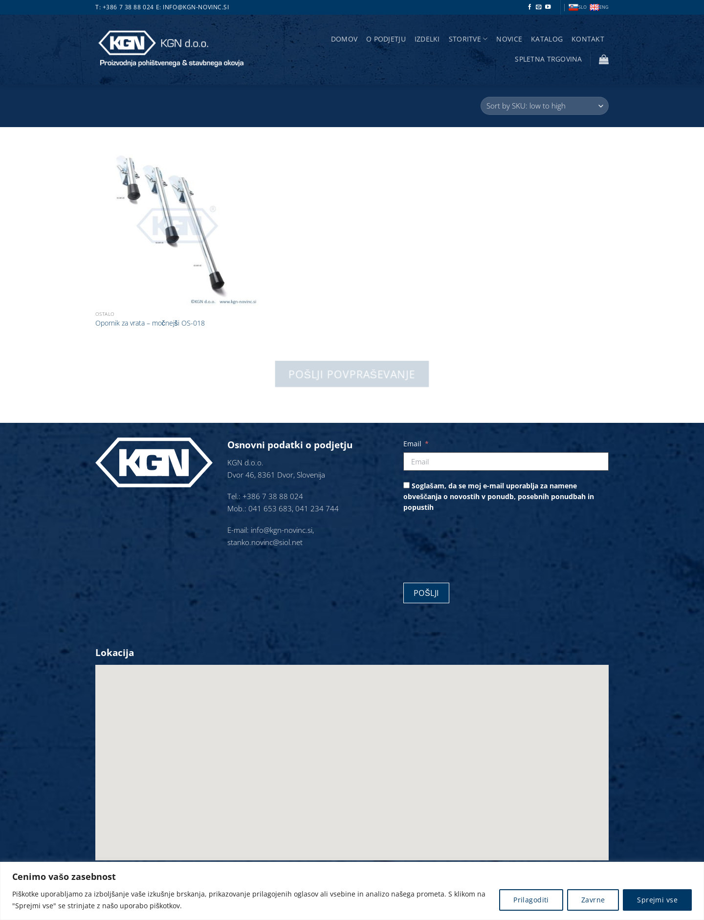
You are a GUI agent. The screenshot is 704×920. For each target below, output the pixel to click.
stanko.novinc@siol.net (265, 542)
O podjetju (386, 39)
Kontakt (588, 39)
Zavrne (593, 899)
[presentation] (477, 544)
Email (412, 443)
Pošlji (426, 593)
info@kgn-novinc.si (196, 7)
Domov (344, 39)
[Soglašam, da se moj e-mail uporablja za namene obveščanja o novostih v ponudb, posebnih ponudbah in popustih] (406, 485)
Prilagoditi (531, 899)
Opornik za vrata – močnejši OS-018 (150, 323)
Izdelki (427, 39)
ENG (599, 7)
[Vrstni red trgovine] (545, 106)
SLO (578, 7)
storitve (468, 39)
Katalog (547, 39)
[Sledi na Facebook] (530, 7)
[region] (352, 891)
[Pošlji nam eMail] (539, 7)
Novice (509, 39)
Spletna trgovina (548, 59)
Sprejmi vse (657, 899)
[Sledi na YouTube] (548, 7)
